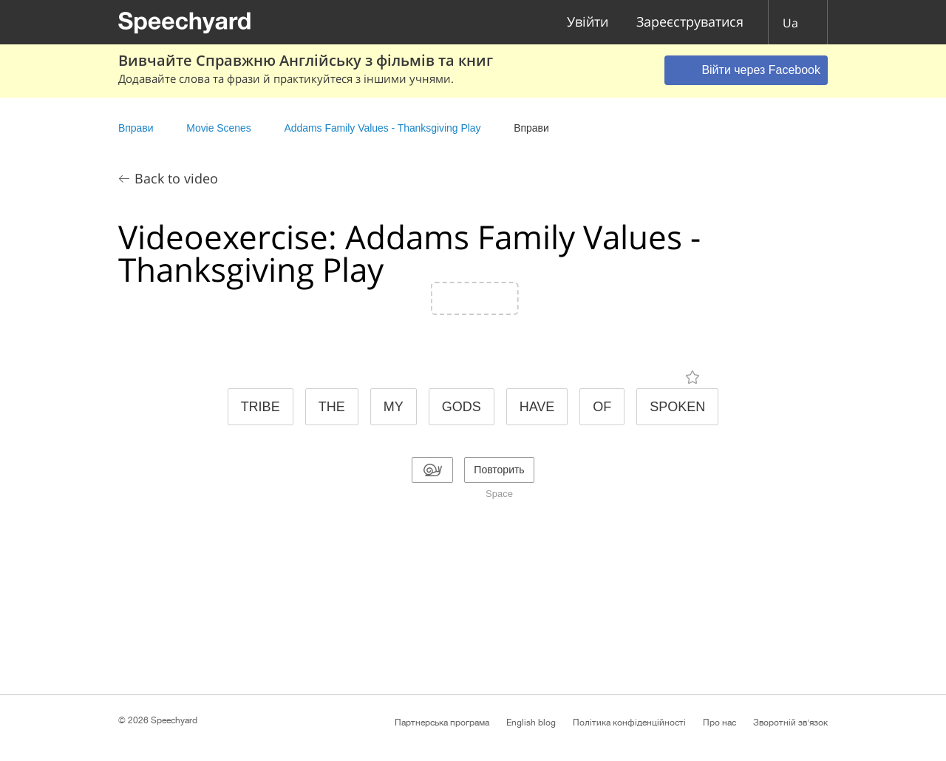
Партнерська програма (442, 722)
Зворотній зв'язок (790, 722)
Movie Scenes (218, 128)
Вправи (135, 128)
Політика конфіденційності (629, 722)
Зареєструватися (689, 22)
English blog (531, 722)
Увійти (587, 22)
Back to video (176, 178)
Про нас (719, 722)
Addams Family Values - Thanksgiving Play (382, 128)
